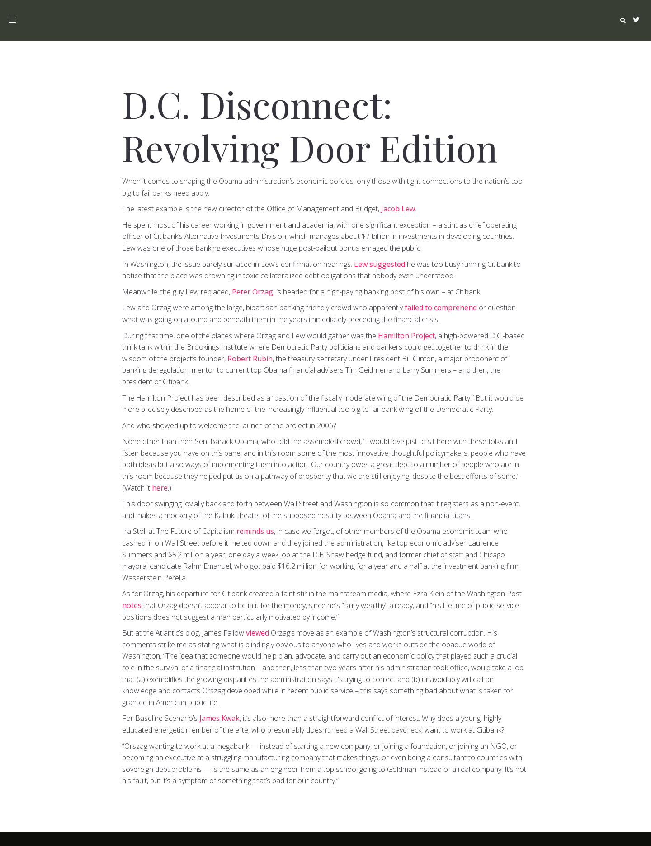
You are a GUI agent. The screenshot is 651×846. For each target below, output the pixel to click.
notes (132, 605)
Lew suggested (379, 264)
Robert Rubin (250, 359)
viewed (257, 633)
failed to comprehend (441, 308)
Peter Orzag (252, 292)
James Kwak (219, 718)
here (160, 488)
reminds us (255, 531)
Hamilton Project (406, 336)
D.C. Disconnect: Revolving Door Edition (309, 125)
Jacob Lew (398, 209)
